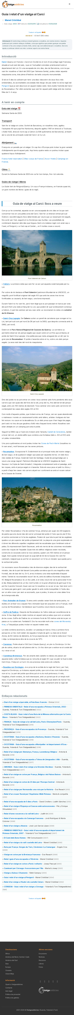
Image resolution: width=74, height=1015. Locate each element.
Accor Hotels (50, 159)
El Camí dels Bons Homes (15, 838)
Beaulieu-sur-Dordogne (13, 667)
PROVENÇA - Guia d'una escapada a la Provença (25, 729)
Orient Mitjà (9, 974)
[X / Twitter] (53, 981)
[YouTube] (58, 981)
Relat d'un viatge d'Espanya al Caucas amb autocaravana (29, 806)
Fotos (41, 967)
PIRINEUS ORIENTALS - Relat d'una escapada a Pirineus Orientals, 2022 (35, 707)
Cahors (6, 284)
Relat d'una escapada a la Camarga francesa (23, 818)
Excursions (43, 953)
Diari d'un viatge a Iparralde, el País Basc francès (25, 702)
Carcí (4, 62)
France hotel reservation (12, 159)
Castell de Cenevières (56, 432)
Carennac (7, 644)
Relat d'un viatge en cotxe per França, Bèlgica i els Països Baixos (32, 774)
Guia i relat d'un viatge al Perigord (19, 877)
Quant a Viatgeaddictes (14, 984)
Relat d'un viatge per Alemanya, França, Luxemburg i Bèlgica (30, 752)
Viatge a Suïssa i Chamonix (16, 873)
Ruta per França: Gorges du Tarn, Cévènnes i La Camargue (29, 847)
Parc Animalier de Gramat (14, 601)
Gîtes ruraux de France (33, 159)
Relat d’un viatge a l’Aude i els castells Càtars (23, 882)
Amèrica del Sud (11, 960)
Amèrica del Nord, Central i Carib (17, 957)
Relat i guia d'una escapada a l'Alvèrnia (21, 859)
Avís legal (8, 991)
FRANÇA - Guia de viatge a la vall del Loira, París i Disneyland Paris (32, 722)
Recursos (42, 960)
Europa (8, 967)
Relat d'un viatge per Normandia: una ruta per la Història (28, 789)
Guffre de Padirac (11, 612)
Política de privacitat (12, 994)
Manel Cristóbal (13, 20)
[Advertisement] (37, 917)
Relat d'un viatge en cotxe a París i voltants (23, 864)
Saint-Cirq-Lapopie (11, 318)
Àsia (7, 964)
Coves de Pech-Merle (50, 443)
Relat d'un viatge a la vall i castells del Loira (23, 842)
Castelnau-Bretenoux (12, 656)
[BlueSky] (49, 981)
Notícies (42, 957)
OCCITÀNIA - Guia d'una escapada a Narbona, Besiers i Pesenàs (32, 737)
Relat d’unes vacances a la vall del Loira (21, 814)
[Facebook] (45, 981)
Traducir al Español (37, 32)
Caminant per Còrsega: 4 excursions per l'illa (23, 868)
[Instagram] (41, 981)
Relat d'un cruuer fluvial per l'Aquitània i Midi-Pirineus (27, 794)
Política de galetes (12, 998)
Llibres (41, 964)
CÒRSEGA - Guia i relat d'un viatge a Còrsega (23, 887)
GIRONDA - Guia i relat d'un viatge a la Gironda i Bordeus (28, 767)
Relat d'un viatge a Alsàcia (15, 826)
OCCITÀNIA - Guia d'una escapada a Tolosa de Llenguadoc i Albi (32, 759)
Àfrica (7, 953)
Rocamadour (8, 452)
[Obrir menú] (69, 4)
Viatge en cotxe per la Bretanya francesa (22, 854)
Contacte (8, 988)
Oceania (8, 970)
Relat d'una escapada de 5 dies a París (20, 802)
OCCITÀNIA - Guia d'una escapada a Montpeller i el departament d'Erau (35, 744)
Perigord (5, 86)
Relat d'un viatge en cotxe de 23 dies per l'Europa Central (29, 782)
